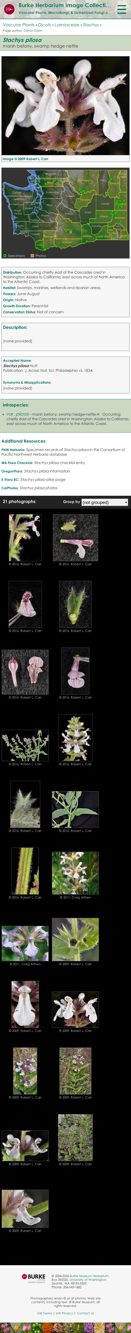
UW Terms (44, 1313)
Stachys (91, 24)
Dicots (44, 24)
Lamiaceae (67, 24)
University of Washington (88, 1279)
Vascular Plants (18, 24)
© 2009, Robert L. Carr (75, 964)
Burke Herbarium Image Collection (65, 5)
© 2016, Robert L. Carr (25, 564)
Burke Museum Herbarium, (90, 1276)
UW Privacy (64, 1313)
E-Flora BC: (10, 479)
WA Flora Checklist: (17, 463)
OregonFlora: (12, 471)
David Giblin (33, 30)
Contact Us (85, 1313)
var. (17, 414)
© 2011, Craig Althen (75, 897)
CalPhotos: (10, 488)
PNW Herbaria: (13, 450)
